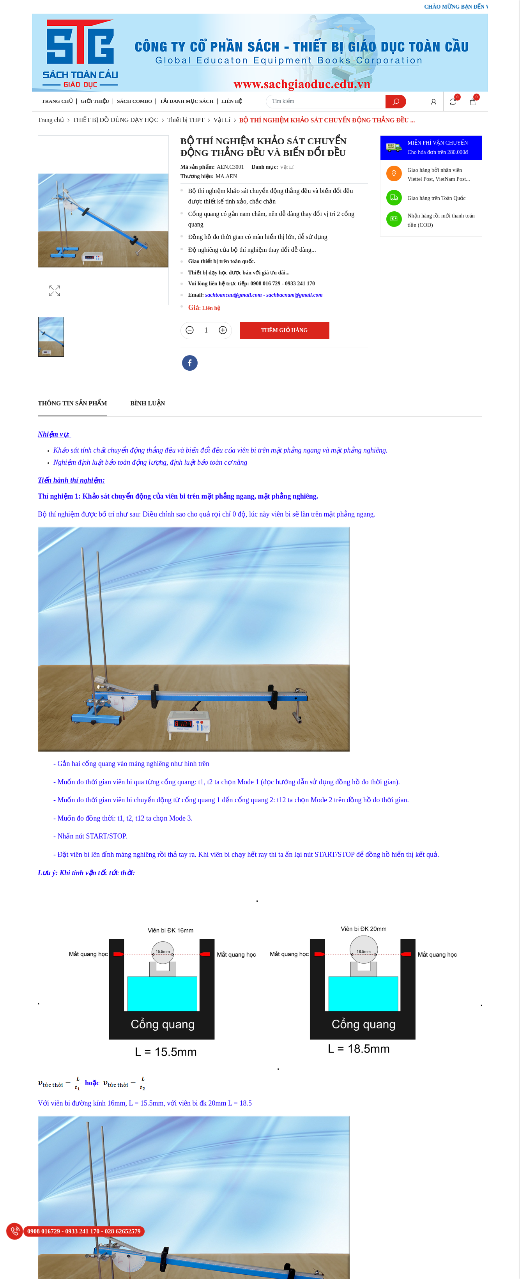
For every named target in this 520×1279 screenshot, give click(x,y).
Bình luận (148, 403)
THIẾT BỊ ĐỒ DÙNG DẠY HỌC (115, 120)
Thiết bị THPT (185, 120)
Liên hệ (231, 101)
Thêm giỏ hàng (284, 330)
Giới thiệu (95, 101)
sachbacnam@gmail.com (294, 295)
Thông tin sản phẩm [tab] (72, 403)
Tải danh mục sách (187, 101)
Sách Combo (134, 101)
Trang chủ (57, 101)
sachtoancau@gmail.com (233, 295)
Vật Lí (221, 120)
